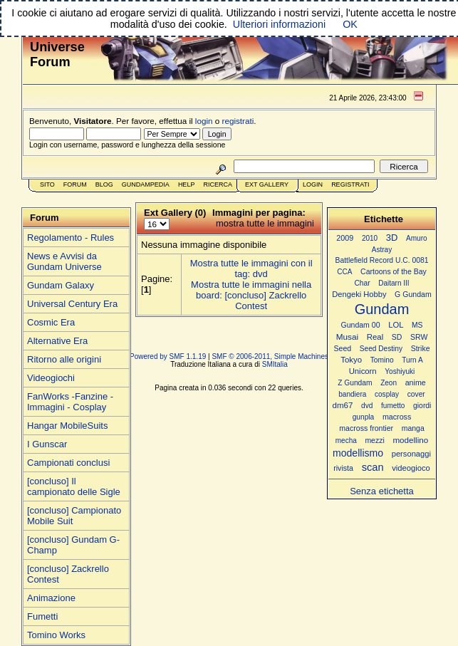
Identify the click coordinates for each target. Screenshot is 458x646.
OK (350, 24)
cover (416, 394)
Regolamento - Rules (70, 237)
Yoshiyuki (400, 371)
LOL (395, 325)
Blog (104, 184)
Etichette (383, 219)
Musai (347, 336)
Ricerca (217, 184)
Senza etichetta (382, 491)
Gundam (382, 309)
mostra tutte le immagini (265, 223)
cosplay (387, 394)
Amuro (416, 238)
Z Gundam (355, 383)
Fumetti (42, 616)
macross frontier (366, 428)
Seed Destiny (381, 349)
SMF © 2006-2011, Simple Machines (270, 356)
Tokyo (351, 359)
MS (417, 325)
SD (397, 337)
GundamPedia (146, 184)
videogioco (411, 468)
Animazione (51, 598)
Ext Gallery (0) (175, 212)
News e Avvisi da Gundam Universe (64, 261)
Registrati (350, 184)
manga (413, 428)
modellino (410, 439)
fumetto (393, 406)
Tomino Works (56, 635)
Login (313, 184)
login (204, 120)
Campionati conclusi (68, 462)
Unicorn (363, 371)
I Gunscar (47, 444)
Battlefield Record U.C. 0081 (382, 260)
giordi (422, 406)
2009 (344, 238)
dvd (367, 406)
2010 (370, 238)
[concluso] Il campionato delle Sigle (73, 486)
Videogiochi (51, 378)
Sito (47, 184)
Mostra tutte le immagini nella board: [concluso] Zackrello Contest (251, 295)
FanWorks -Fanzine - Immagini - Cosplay (70, 401)
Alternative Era (57, 340)
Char (362, 283)
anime (415, 382)
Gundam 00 (360, 325)
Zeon (388, 383)
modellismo (358, 453)
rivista (343, 468)
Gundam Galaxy (60, 285)
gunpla (364, 417)
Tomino (382, 360)
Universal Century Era (72, 303)
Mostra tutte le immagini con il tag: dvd (251, 268)
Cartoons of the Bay (393, 272)
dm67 (343, 405)
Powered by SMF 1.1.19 (168, 356)
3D (392, 237)
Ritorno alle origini (64, 359)
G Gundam (413, 294)
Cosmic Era (51, 322)
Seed (342, 348)
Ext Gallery (266, 184)
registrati (238, 120)
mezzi (374, 440)
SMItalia (275, 364)
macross (396, 416)
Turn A (412, 360)
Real (375, 337)
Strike (420, 349)
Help (186, 184)
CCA (344, 272)
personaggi (411, 453)
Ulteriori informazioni (279, 24)
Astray (382, 250)
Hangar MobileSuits (67, 425)
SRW (418, 337)
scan (373, 467)
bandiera (352, 394)
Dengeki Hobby (359, 294)
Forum (75, 184)
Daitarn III (393, 283)
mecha (346, 440)
